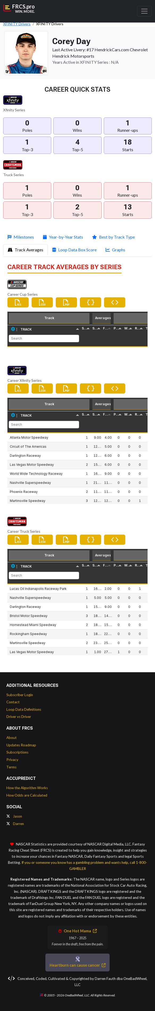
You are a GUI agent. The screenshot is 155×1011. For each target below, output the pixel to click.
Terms (11, 767)
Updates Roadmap (21, 745)
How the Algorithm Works (27, 788)
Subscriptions (17, 752)
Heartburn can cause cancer (77, 965)
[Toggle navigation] (144, 11)
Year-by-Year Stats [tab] (63, 236)
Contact (13, 702)
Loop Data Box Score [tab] (74, 249)
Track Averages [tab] (25, 249)
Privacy (12, 760)
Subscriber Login (19, 695)
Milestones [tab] (21, 236)
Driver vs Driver (18, 716)
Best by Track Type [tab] (113, 236)
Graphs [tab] (115, 249)
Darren (15, 824)
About (11, 737)
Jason (14, 816)
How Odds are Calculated (26, 795)
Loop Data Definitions (23, 709)
